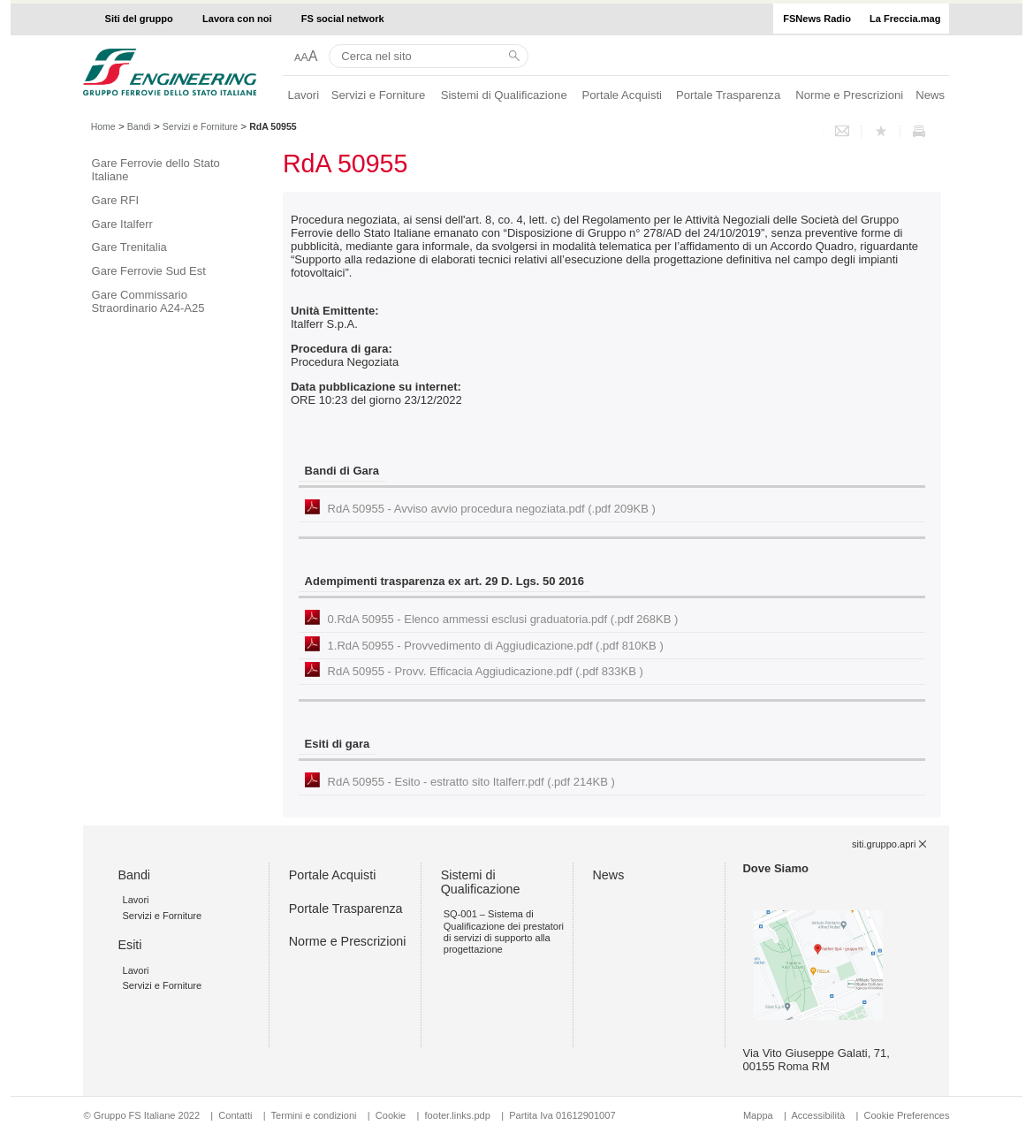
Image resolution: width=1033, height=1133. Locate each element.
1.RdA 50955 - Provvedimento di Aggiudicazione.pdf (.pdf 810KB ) (496, 645)
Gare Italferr (122, 224)
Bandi (139, 126)
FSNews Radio (817, 18)
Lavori (303, 95)
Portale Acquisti (622, 95)
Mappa (758, 1115)
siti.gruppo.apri (883, 844)
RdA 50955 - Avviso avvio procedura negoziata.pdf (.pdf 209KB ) (492, 508)
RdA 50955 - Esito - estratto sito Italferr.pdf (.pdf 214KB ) (471, 781)
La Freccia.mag (905, 18)
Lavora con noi (237, 18)
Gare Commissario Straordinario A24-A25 (148, 301)
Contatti (235, 1115)
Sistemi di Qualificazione (504, 95)
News (930, 95)
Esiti (129, 945)
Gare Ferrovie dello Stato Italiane (156, 169)
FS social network (342, 18)
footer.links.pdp (457, 1115)
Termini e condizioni (314, 1115)
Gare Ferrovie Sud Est (149, 271)
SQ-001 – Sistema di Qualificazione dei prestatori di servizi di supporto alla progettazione (504, 931)
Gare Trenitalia (129, 247)
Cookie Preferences (906, 1115)
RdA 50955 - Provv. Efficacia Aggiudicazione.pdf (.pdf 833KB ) (485, 671)
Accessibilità (819, 1115)
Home (103, 126)
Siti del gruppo (139, 18)
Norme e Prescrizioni (849, 95)
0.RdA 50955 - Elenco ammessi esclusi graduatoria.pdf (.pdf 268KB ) (503, 619)
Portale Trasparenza (728, 95)
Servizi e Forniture (378, 95)
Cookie (391, 1115)
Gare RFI (115, 200)
